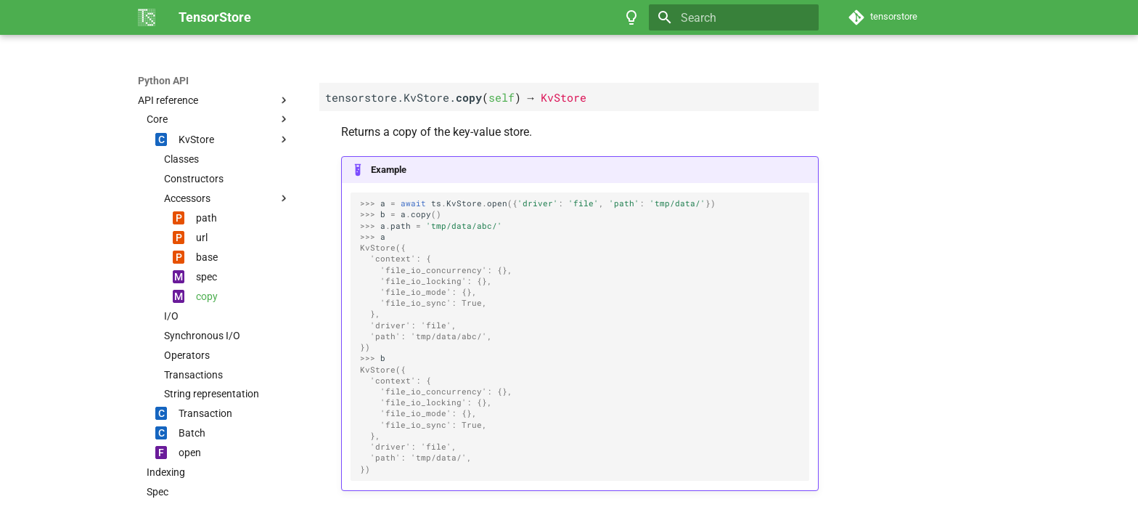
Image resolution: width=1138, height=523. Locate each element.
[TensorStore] (146, 17)
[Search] (734, 17)
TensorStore (166, 80)
